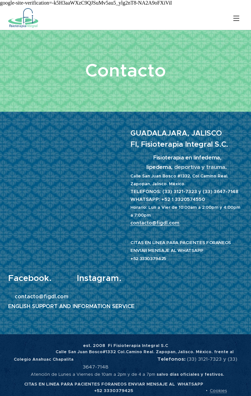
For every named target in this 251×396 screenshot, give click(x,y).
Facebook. (30, 278)
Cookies (218, 390)
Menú (236, 18)
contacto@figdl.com (154, 223)
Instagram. (99, 278)
